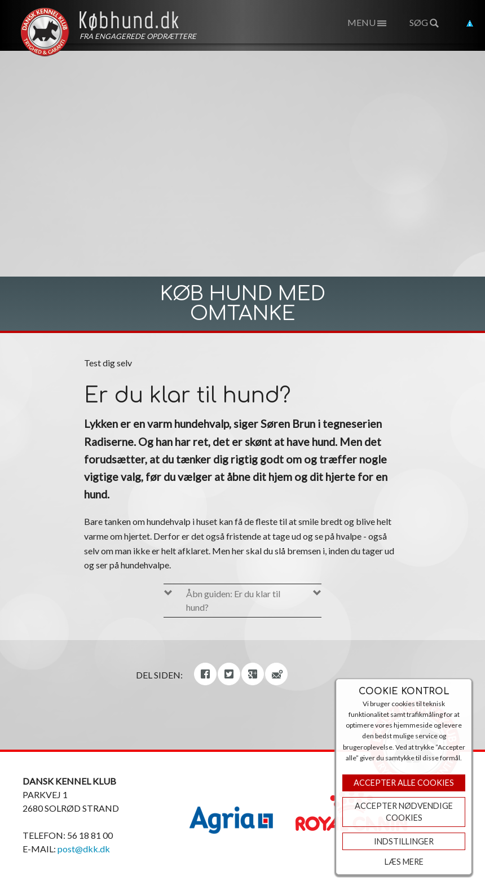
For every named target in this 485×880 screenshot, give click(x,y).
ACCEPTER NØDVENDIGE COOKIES (404, 812)
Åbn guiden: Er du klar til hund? (233, 600)
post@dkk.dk (84, 848)
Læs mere (404, 861)
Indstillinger (404, 841)
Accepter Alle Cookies (404, 782)
